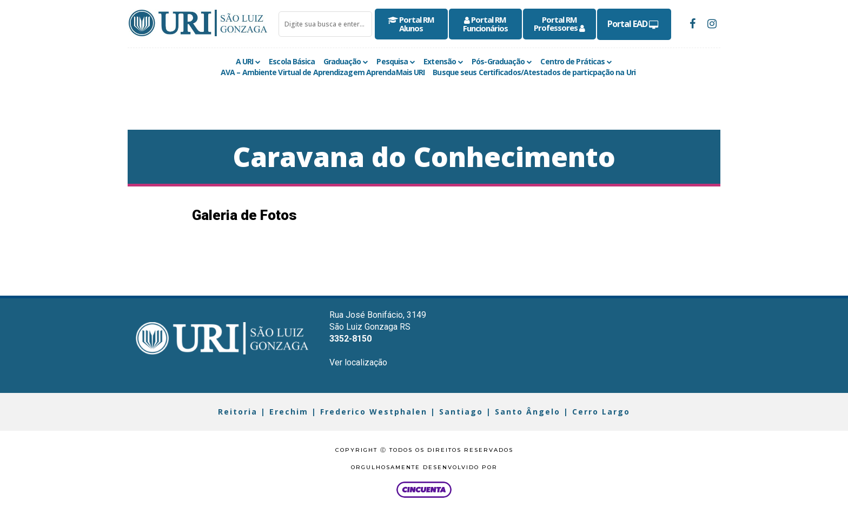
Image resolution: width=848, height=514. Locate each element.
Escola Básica (292, 61)
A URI (245, 61)
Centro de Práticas (572, 61)
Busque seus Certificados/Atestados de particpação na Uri (534, 72)
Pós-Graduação (498, 61)
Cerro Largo (601, 411)
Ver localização (358, 362)
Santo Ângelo (527, 411)
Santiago (461, 411)
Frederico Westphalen (373, 411)
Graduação (342, 61)
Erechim (288, 411)
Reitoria (237, 411)
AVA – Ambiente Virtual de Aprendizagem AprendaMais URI (323, 72)
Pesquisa (392, 61)
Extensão (439, 61)
